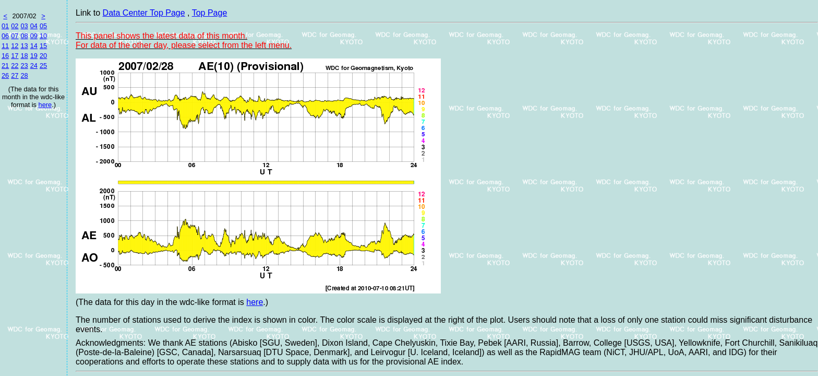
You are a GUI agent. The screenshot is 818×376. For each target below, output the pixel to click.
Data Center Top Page (144, 12)
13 (24, 46)
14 (34, 46)
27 (14, 75)
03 (24, 26)
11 (5, 46)
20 (43, 56)
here (45, 105)
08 (24, 36)
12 (14, 46)
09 (34, 36)
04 (34, 26)
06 (5, 36)
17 (14, 56)
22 (14, 65)
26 (5, 75)
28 (24, 75)
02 (14, 26)
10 (43, 36)
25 (43, 65)
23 (24, 65)
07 (14, 36)
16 (5, 56)
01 (5, 26)
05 (43, 26)
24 (34, 65)
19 (34, 56)
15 (43, 46)
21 (5, 65)
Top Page (209, 12)
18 (24, 56)
